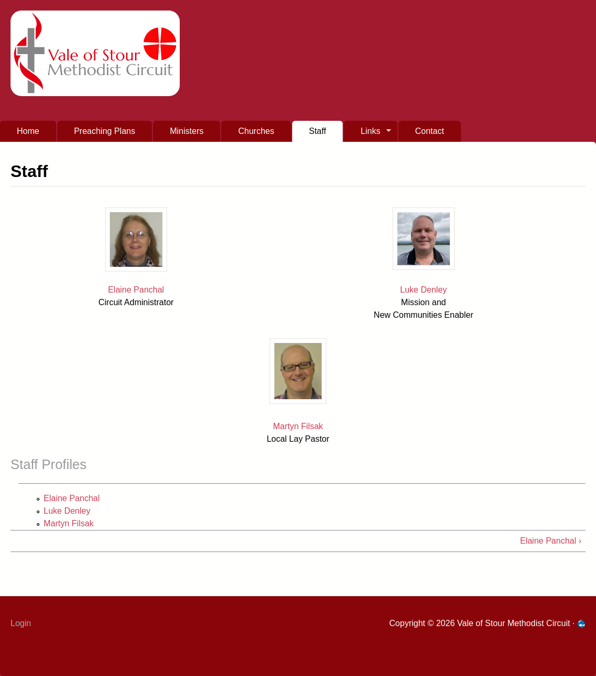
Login (21, 623)
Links (367, 134)
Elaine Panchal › (550, 540)
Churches (256, 131)
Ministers (186, 131)
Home (28, 131)
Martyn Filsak (298, 426)
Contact (429, 131)
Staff (317, 131)
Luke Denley (423, 289)
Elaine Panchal (136, 289)
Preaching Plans (105, 131)
